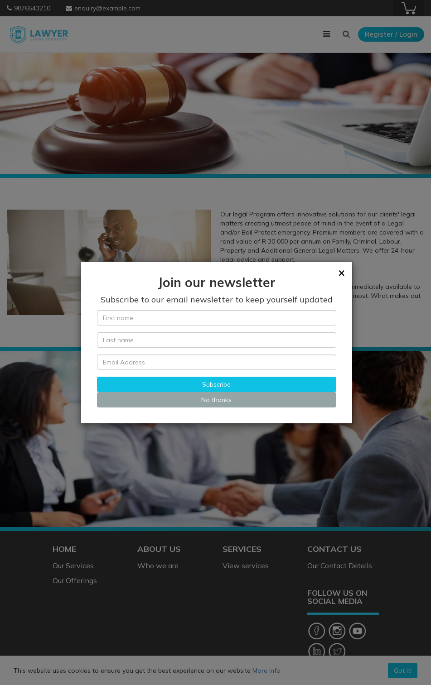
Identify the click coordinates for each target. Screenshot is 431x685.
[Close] (341, 272)
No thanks (216, 400)
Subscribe (216, 384)
